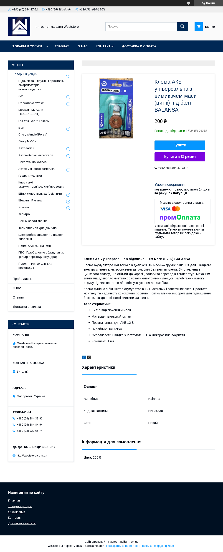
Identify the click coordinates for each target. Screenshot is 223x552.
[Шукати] (182, 26)
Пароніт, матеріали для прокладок (35, 265)
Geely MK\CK (27, 141)
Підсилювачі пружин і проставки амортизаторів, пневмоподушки (41, 85)
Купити (180, 145)
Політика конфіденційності (158, 545)
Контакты (105, 46)
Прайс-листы (22, 279)
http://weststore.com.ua (32, 455)
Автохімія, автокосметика (36, 169)
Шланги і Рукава (30, 200)
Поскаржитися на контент (122, 545)
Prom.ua (133, 541)
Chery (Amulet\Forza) (32, 134)
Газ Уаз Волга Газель (33, 121)
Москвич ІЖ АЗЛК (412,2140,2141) (30, 111)
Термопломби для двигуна (37, 228)
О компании (16, 512)
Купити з (179, 157)
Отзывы (19, 297)
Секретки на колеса (32, 162)
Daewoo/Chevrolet (30, 103)
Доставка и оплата (139, 46)
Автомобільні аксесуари (35, 155)
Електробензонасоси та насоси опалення (40, 237)
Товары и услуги (27, 46)
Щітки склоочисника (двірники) (40, 193)
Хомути (23, 207)
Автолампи (26, 148)
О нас (83, 46)
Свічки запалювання (32, 221)
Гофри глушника (30, 175)
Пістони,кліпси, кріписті (34, 245)
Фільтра (24, 214)
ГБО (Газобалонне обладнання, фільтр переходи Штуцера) (41, 254)
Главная (62, 46)
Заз (20, 96)
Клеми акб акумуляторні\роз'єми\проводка (41, 184)
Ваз (21, 127)
